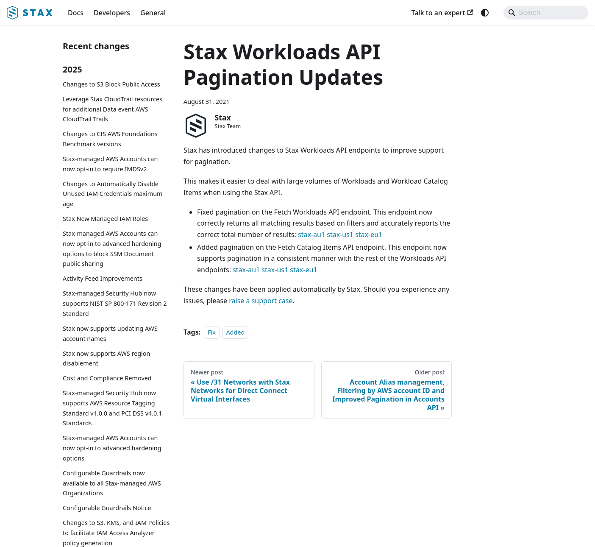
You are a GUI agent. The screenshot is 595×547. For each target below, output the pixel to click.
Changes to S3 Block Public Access (111, 84)
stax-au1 (311, 234)
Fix (212, 332)
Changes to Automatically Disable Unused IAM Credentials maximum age (113, 194)
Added (235, 332)
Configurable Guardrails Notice (107, 508)
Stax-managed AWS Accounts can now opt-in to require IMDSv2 (110, 164)
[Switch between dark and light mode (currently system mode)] (485, 13)
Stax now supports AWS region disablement (106, 358)
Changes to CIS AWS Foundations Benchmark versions (110, 139)
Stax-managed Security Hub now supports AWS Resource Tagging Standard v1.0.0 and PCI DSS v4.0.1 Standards (112, 408)
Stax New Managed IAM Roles (105, 219)
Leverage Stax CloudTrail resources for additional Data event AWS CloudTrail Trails (112, 109)
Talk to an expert (442, 12)
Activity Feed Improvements (102, 278)
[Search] (545, 13)
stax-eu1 (368, 234)
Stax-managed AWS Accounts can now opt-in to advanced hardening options (112, 448)
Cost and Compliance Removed (107, 378)
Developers (112, 12)
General (153, 12)
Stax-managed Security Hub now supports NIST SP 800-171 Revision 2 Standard (115, 303)
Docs (75, 12)
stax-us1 (340, 234)
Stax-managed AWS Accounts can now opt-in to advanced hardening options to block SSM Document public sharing (112, 248)
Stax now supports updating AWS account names (110, 333)
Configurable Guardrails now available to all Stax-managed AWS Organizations (112, 483)
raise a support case (260, 300)
